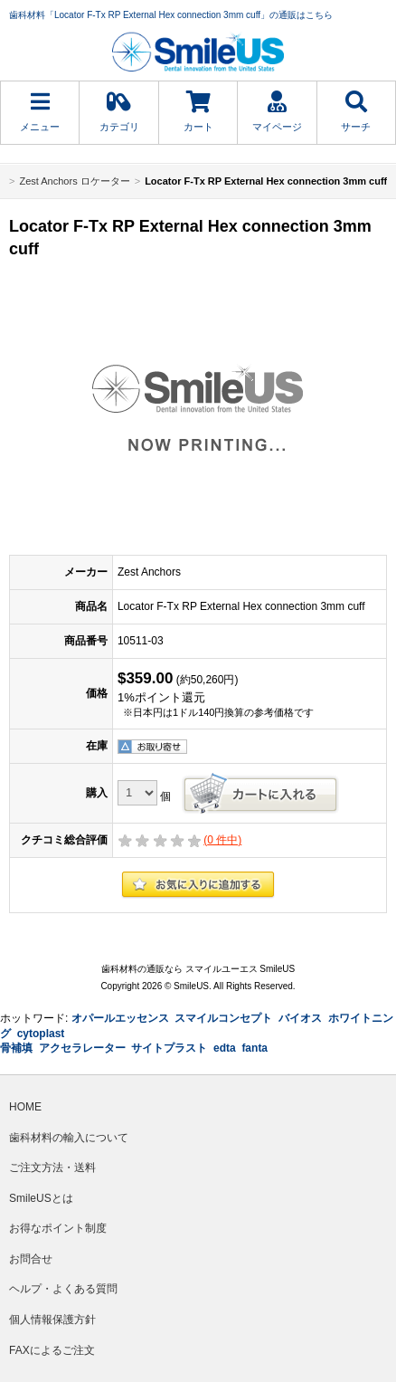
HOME (25, 1107)
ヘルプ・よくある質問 (63, 1288)
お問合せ (30, 1259)
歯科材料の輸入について (68, 1137)
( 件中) (222, 840)
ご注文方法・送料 (52, 1167)
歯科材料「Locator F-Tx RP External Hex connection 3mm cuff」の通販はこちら (171, 15)
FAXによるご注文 (52, 1350)
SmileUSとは (41, 1198)
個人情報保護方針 (52, 1319)
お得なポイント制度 (58, 1228)
